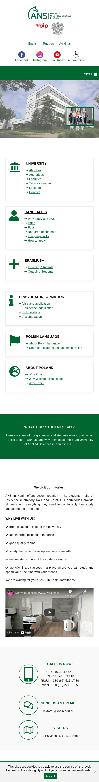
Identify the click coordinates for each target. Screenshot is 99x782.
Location (35, 187)
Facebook (21, 56)
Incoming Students (40, 267)
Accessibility (76, 56)
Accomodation (32, 316)
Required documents (42, 231)
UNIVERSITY (36, 163)
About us (35, 170)
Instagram (40, 56)
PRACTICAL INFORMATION (41, 297)
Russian (48, 43)
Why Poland (37, 374)
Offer (31, 223)
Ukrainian (65, 43)
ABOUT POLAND (39, 368)
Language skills (38, 236)
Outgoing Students (40, 271)
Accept (50, 776)
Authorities (36, 174)
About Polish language (44, 343)
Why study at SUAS (41, 218)
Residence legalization (37, 308)
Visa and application (36, 303)
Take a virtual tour (41, 183)
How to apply (37, 240)
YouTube (57, 56)
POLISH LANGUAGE (43, 336)
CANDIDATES (35, 212)
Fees (31, 227)
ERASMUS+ (34, 260)
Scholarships (31, 312)
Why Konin (36, 383)
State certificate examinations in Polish (55, 347)
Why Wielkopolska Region (46, 378)
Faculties (35, 179)
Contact (34, 192)
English (33, 43)
